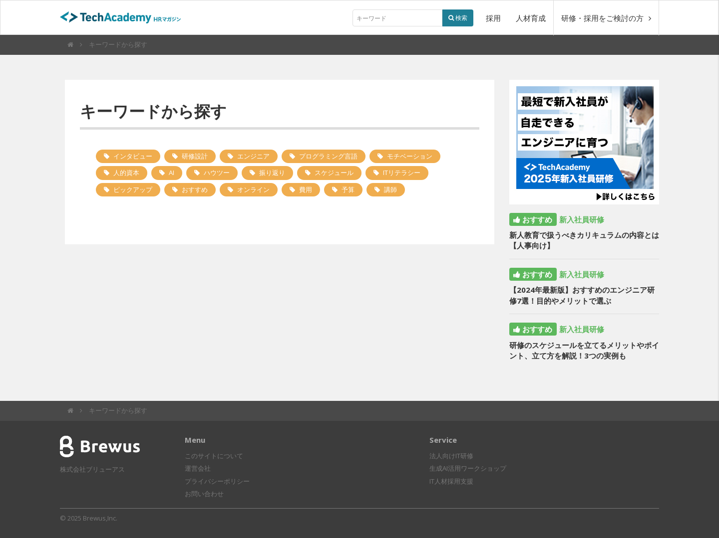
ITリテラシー (401, 172)
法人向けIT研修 (451, 455)
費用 (305, 189)
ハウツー (217, 172)
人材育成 (531, 18)
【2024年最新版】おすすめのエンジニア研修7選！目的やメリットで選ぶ (582, 295)
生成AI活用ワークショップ (467, 468)
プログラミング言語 (328, 156)
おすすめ (195, 189)
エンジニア (253, 156)
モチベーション (409, 156)
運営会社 (198, 468)
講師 (390, 189)
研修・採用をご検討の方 (606, 18)
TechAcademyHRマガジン (125, 18)
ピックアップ (132, 189)
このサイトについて (214, 455)
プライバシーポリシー (217, 481)
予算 (348, 189)
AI (171, 172)
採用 (493, 18)
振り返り (272, 172)
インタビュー (132, 156)
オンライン (253, 189)
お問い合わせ (204, 493)
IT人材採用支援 (451, 481)
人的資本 (126, 172)
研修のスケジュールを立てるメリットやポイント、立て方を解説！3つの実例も (584, 350)
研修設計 (195, 156)
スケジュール (334, 172)
